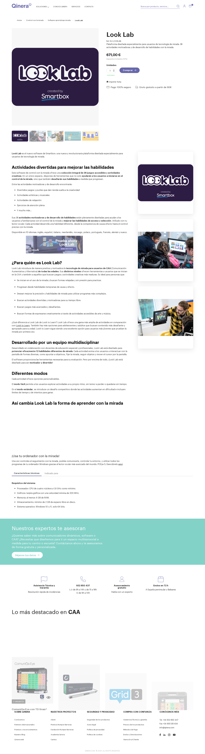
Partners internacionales (24, 724)
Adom (53, 719)
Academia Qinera (58, 734)
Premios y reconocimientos (25, 729)
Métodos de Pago (130, 729)
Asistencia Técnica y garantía (135, 719)
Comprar (128, 70)
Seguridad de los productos (98, 719)
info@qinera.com (167, 727)
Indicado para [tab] (51, 473)
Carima (53, 739)
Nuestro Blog (19, 734)
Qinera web (19, 739)
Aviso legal (91, 724)
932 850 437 (83, 585)
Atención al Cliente (131, 739)
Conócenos (19, 719)
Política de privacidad (95, 729)
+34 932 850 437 (170, 719)
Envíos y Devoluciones (132, 734)
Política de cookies (94, 734)
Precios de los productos (133, 724)
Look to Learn (23, 325)
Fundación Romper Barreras (62, 729)
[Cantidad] (111, 70)
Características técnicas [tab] (26, 473)
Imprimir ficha (113, 81)
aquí (120, 464)
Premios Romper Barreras (61, 724)
